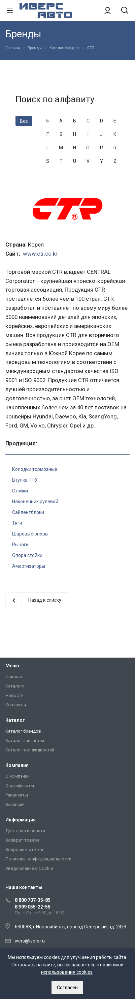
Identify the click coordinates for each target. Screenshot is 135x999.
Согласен (67, 987)
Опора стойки (27, 555)
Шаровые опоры (30, 533)
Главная (13, 676)
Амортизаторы (28, 566)
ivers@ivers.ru (30, 941)
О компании (17, 776)
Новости (14, 695)
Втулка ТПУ (25, 480)
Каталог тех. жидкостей (29, 749)
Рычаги (20, 544)
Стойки (20, 490)
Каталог (15, 720)
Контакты (15, 704)
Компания (17, 765)
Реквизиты (16, 795)
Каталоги (15, 686)
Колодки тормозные (34, 469)
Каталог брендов (23, 731)
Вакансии (15, 804)
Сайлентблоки (28, 512)
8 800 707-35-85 (32, 900)
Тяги (17, 523)
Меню (12, 665)
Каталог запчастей (24, 740)
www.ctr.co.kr (40, 253)
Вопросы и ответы (24, 849)
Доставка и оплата (25, 830)
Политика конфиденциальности (38, 858)
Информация (20, 819)
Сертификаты (19, 785)
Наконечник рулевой (35, 501)
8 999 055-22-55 (32, 907)
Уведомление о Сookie (29, 868)
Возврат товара (22, 840)
